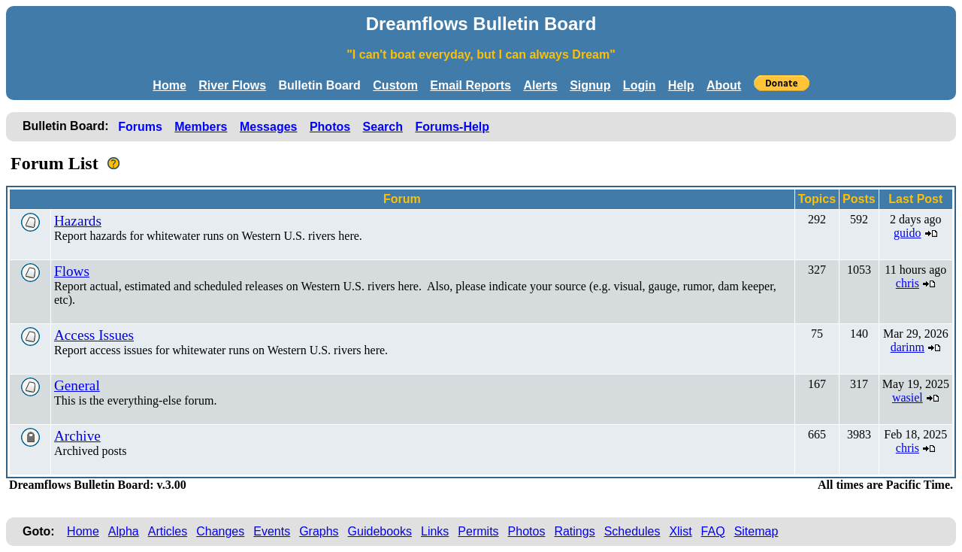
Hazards (77, 221)
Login (639, 85)
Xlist (680, 531)
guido (907, 232)
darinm (907, 347)
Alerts (540, 85)
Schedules (632, 531)
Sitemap (756, 531)
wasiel (907, 397)
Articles (167, 531)
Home (169, 85)
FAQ (713, 531)
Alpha (123, 531)
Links (435, 531)
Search (383, 126)
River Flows (232, 85)
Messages (269, 126)
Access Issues (94, 335)
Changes (220, 531)
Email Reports (470, 85)
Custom (395, 85)
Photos (330, 126)
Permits (478, 531)
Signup (590, 85)
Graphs (318, 531)
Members (200, 126)
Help (681, 85)
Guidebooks (380, 531)
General (77, 385)
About (723, 85)
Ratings (574, 531)
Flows (71, 271)
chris (907, 283)
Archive (77, 436)
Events (271, 531)
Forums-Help (452, 126)
